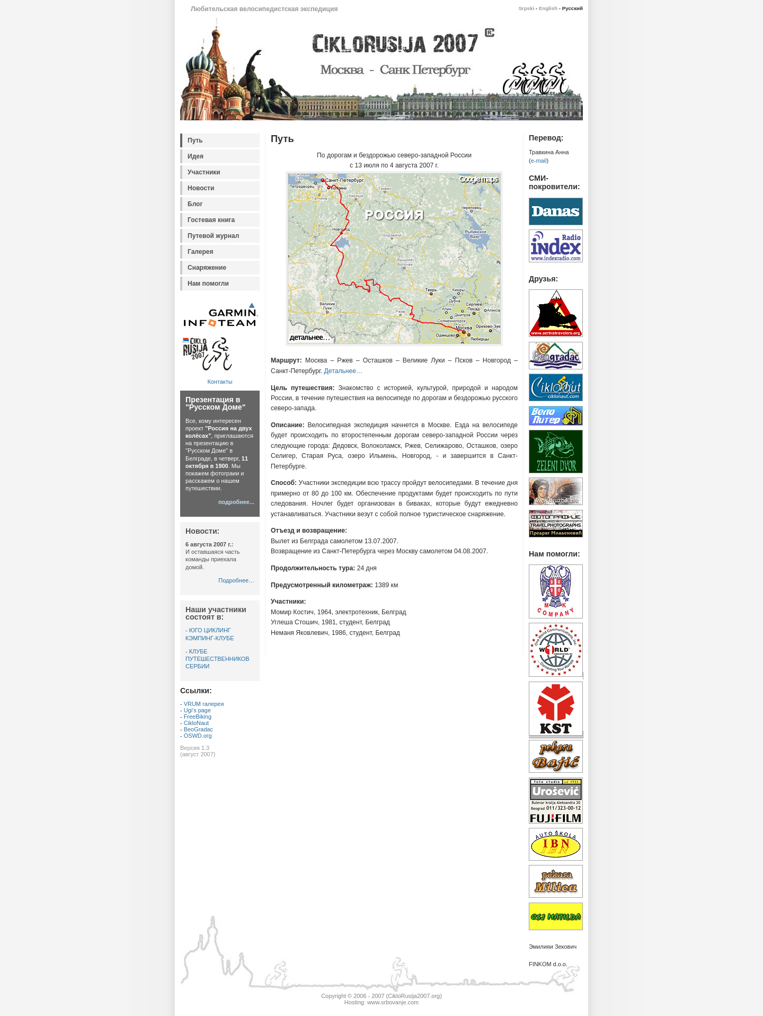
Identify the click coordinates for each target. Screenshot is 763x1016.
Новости (201, 188)
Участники (204, 172)
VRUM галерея (204, 704)
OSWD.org (198, 735)
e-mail (539, 160)
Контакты (219, 381)
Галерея (201, 251)
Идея (195, 156)
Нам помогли (208, 283)
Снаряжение (207, 267)
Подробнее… (236, 580)
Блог (195, 204)
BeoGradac (198, 729)
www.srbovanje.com (393, 1002)
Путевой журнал (213, 236)
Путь (195, 140)
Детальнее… (343, 371)
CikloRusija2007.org (414, 996)
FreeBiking (197, 716)
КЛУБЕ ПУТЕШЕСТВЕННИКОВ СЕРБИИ (217, 658)
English (548, 8)
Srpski (527, 8)
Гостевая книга (211, 220)
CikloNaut (196, 723)
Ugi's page (197, 710)
